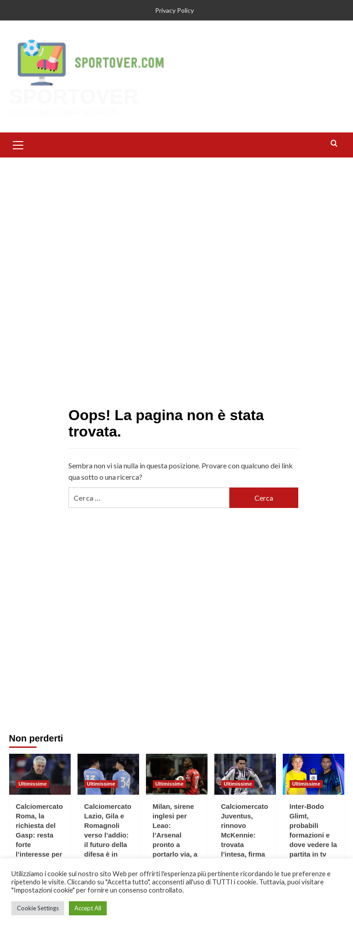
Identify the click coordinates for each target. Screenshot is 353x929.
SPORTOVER (73, 96)
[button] (18, 143)
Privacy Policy (174, 10)
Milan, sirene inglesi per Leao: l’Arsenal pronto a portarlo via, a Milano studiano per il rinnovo (176, 844)
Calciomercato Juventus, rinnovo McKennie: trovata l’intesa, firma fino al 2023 (244, 834)
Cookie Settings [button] (38, 908)
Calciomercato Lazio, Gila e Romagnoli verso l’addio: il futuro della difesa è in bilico (107, 834)
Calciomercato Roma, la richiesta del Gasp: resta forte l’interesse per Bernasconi (39, 834)
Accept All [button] (87, 908)
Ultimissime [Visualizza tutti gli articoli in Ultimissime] (33, 783)
